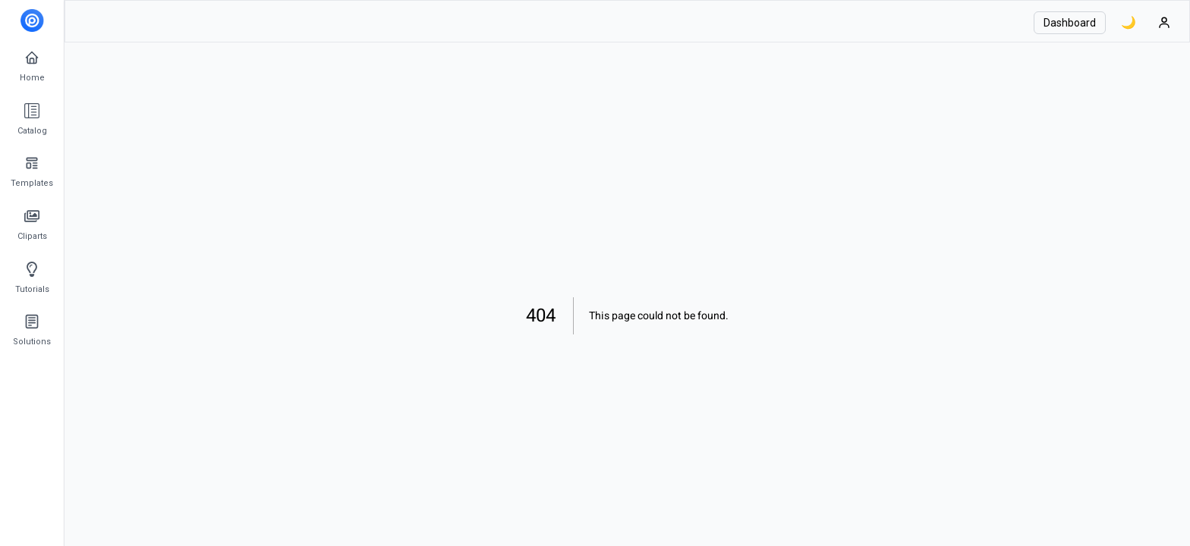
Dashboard (1070, 23)
